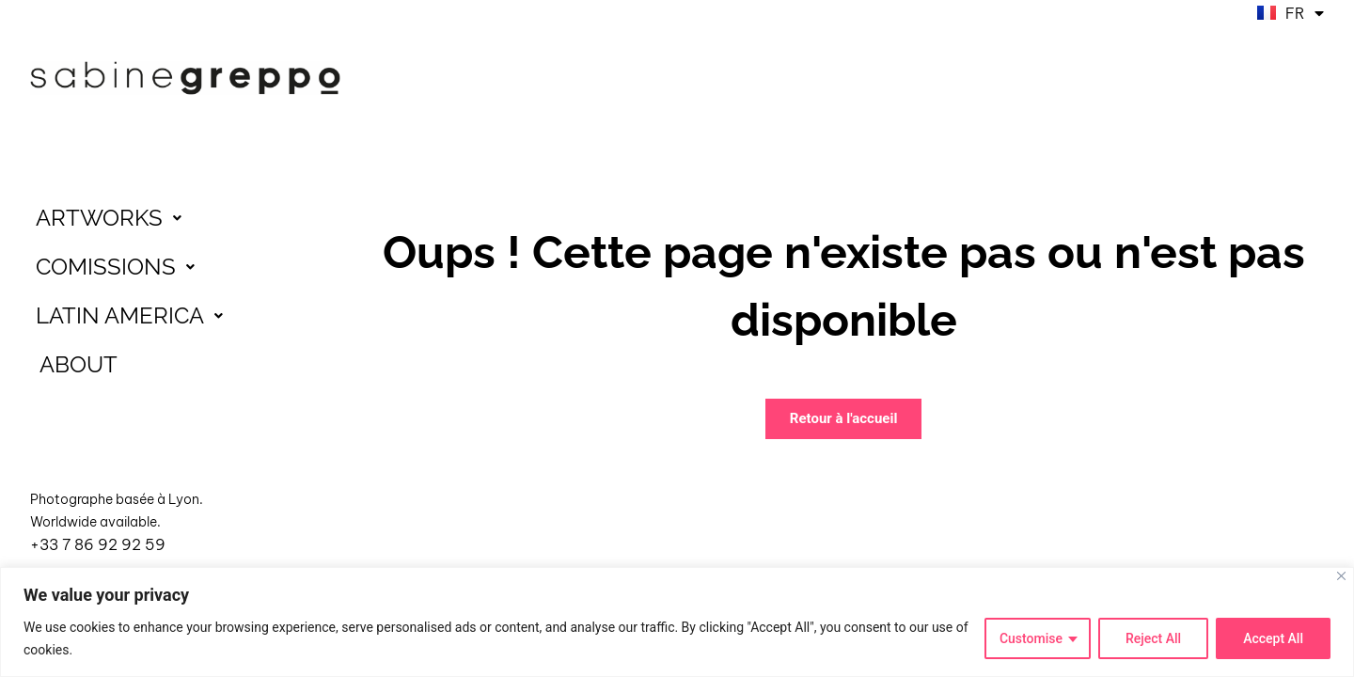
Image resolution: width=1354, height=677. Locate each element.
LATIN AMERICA (134, 316)
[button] (185, 218)
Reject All (1153, 638)
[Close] (1341, 576)
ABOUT (78, 364)
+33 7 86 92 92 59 (97, 544)
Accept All (1273, 638)
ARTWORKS (114, 218)
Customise (1031, 638)
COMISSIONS (120, 267)
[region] (677, 622)
